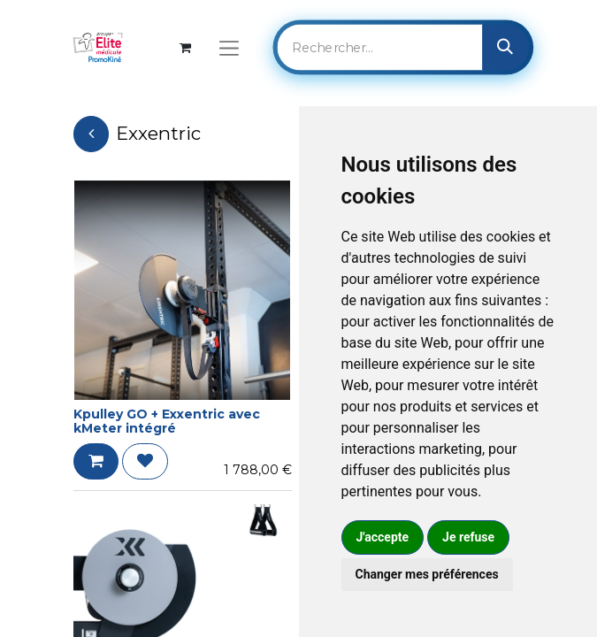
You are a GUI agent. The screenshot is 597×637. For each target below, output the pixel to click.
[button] (96, 461)
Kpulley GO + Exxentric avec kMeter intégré (166, 421)
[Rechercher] (505, 47)
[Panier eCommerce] (185, 47)
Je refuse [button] (468, 537)
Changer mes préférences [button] (427, 574)
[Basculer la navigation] (229, 47)
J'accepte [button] (382, 537)
